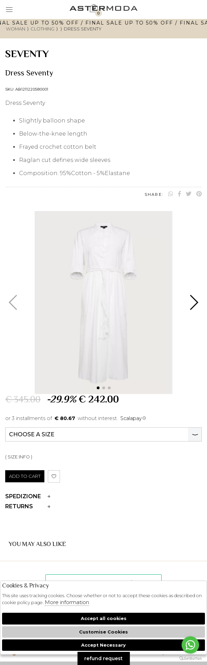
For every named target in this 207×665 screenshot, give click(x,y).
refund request (103, 658)
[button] (98, 387)
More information (67, 602)
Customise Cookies (103, 632)
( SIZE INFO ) (18, 456)
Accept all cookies (104, 618)
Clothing (42, 28)
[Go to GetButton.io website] (190, 658)
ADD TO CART (25, 476)
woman (15, 28)
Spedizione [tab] (27, 496)
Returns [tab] (27, 506)
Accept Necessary (103, 645)
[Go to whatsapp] (190, 645)
